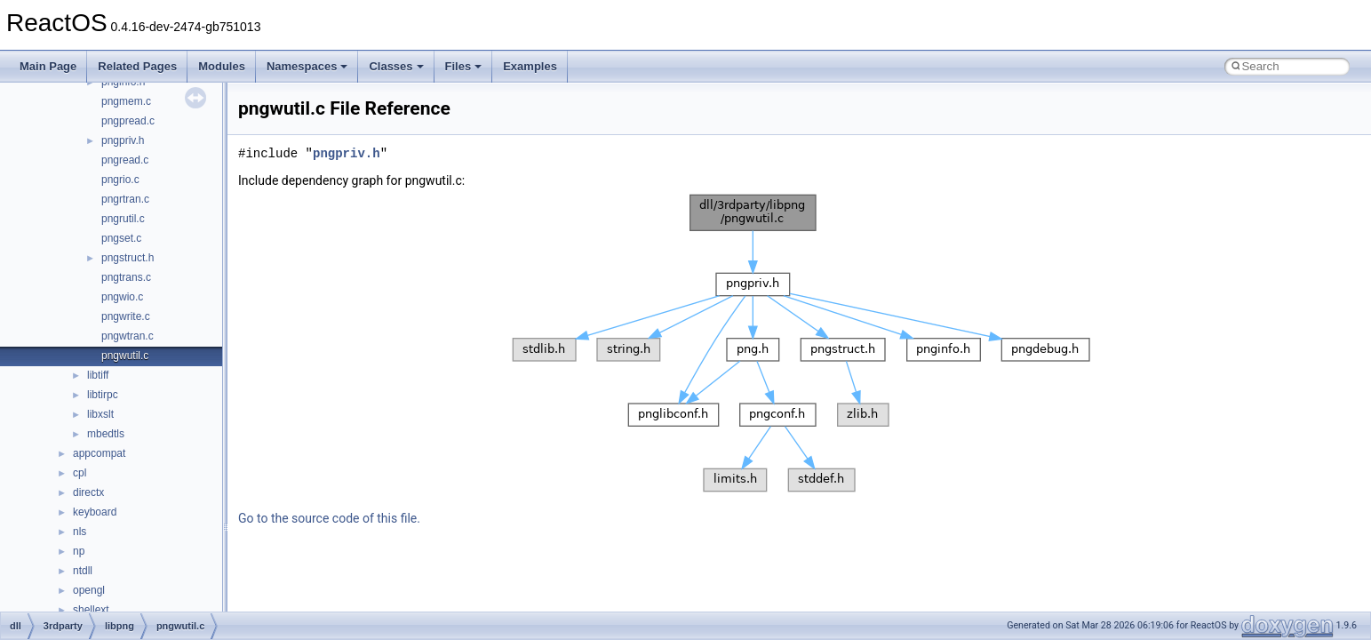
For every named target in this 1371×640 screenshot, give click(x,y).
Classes (396, 66)
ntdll (82, 570)
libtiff (97, 375)
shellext (91, 610)
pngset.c (121, 238)
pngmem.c (126, 101)
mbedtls (105, 434)
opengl (89, 590)
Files (463, 66)
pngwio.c (122, 297)
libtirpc (102, 394)
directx (88, 492)
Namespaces (307, 66)
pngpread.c (128, 121)
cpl (79, 473)
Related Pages (137, 66)
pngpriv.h (122, 140)
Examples (530, 66)
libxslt (100, 414)
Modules (221, 66)
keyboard (94, 512)
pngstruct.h (127, 258)
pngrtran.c (125, 199)
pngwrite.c (125, 316)
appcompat (99, 453)
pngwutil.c (124, 355)
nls (79, 531)
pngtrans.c (126, 277)
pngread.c (124, 160)
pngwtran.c (127, 336)
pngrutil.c (123, 218)
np (78, 551)
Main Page (48, 66)
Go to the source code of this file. (329, 518)
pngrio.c (120, 179)
